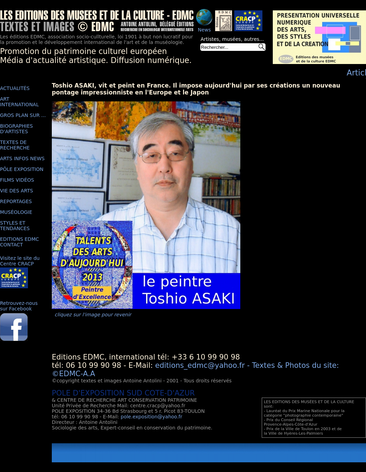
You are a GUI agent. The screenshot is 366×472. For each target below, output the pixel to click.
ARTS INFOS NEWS (22, 158)
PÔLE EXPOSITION (22, 169)
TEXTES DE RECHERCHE (15, 145)
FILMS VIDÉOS (17, 180)
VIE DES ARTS (16, 190)
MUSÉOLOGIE (16, 212)
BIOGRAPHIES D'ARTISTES (16, 128)
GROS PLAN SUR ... (23, 115)
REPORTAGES (16, 201)
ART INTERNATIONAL (19, 101)
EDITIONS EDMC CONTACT (19, 241)
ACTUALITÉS (15, 88)
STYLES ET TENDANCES (15, 225)
